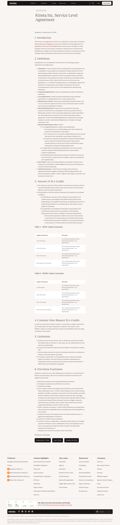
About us (100, 462)
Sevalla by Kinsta (15, 469)
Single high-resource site (67, 484)
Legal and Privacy (102, 491)
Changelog (82, 465)
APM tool (36, 480)
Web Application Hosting (18, 473)
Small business (64, 476)
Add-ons (36, 495)
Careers (99, 469)
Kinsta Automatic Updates (42, 462)
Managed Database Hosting (19, 476)
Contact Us (100, 495)
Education (62, 469)
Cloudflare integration (41, 465)
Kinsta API (37, 469)
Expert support (38, 473)
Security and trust (103, 487)
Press (99, 484)
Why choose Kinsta (103, 465)
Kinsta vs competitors (86, 480)
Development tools (85, 476)
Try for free (107, 3)
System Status (83, 487)
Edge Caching (38, 487)
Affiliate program (102, 476)
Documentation (84, 462)
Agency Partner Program (105, 480)
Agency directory (84, 484)
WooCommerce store (66, 473)
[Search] (93, 3)
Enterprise (62, 462)
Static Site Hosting (16, 480)
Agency (61, 465)
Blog (80, 469)
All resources (83, 491)
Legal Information (41, 10)
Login (98, 3)
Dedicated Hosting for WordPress (44, 491)
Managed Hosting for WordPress (17, 462)
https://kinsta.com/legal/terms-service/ (47, 44)
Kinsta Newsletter (84, 473)
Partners (99, 473)
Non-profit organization (66, 480)
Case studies (63, 487)
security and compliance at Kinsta (61, 505)
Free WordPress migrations (42, 476)
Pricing (9, 465)
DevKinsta (37, 484)
